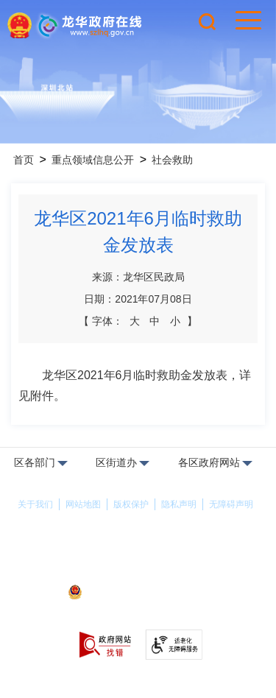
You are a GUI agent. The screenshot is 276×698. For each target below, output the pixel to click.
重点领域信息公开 (93, 160)
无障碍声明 (231, 504)
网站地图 (83, 504)
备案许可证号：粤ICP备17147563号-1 (138, 573)
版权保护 (131, 504)
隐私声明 (179, 504)
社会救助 (172, 160)
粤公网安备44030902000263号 (138, 593)
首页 (23, 160)
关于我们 (35, 504)
